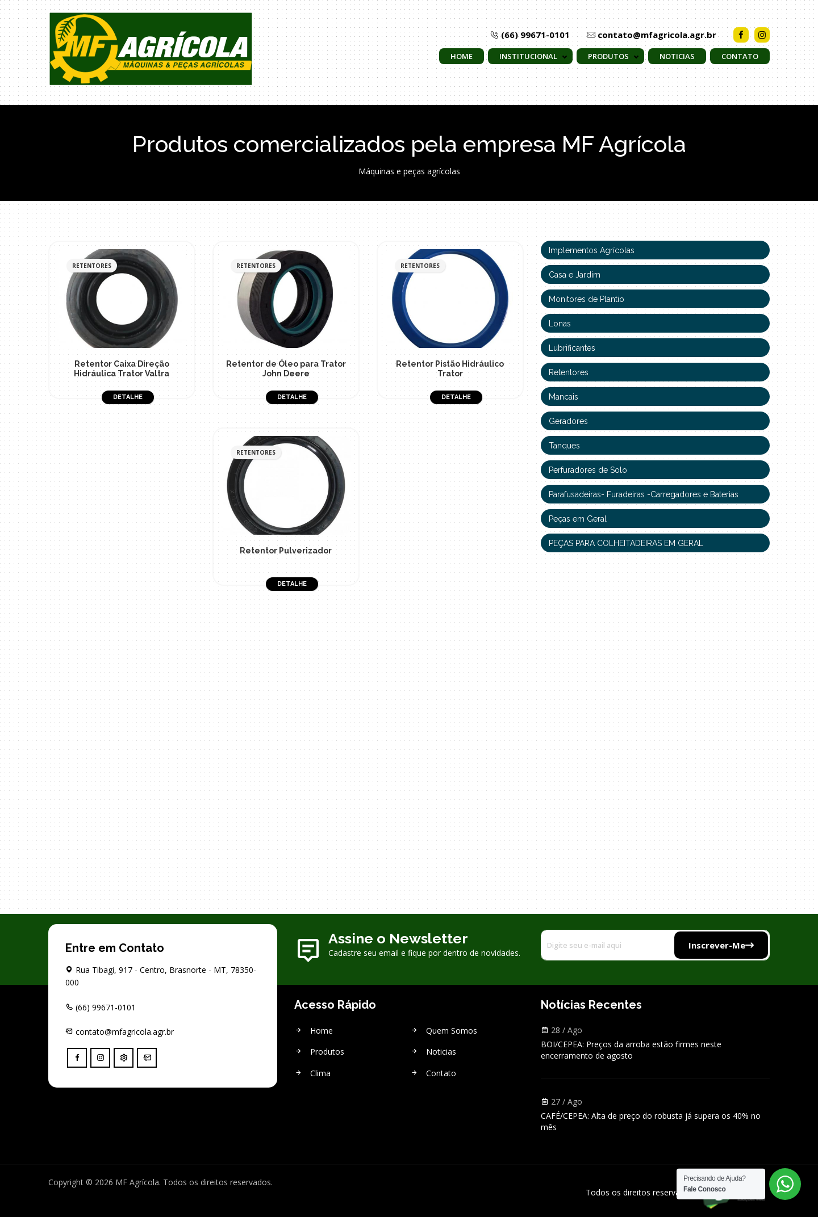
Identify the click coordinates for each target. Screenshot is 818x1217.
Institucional (528, 56)
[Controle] (123, 1058)
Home (461, 56)
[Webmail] (147, 1058)
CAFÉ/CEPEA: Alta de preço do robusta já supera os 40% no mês (651, 1121)
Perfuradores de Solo (588, 470)
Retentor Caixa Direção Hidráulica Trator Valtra (121, 368)
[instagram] (100, 1058)
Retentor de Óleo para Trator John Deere (286, 368)
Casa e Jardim (574, 274)
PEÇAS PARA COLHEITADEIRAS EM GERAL (626, 543)
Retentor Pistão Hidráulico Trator (450, 368)
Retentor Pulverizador (286, 550)
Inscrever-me (721, 945)
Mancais (563, 396)
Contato (739, 56)
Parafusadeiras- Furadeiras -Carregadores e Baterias (643, 494)
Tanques (564, 445)
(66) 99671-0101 (530, 34)
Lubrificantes (572, 347)
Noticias (677, 56)
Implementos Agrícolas (592, 250)
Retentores (569, 372)
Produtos (608, 56)
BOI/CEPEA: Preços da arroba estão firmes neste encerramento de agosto (631, 1050)
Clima (312, 1073)
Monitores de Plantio (586, 299)
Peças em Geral (578, 518)
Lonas (560, 323)
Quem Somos (443, 1030)
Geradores (568, 421)
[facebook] (77, 1058)
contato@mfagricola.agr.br (651, 34)
